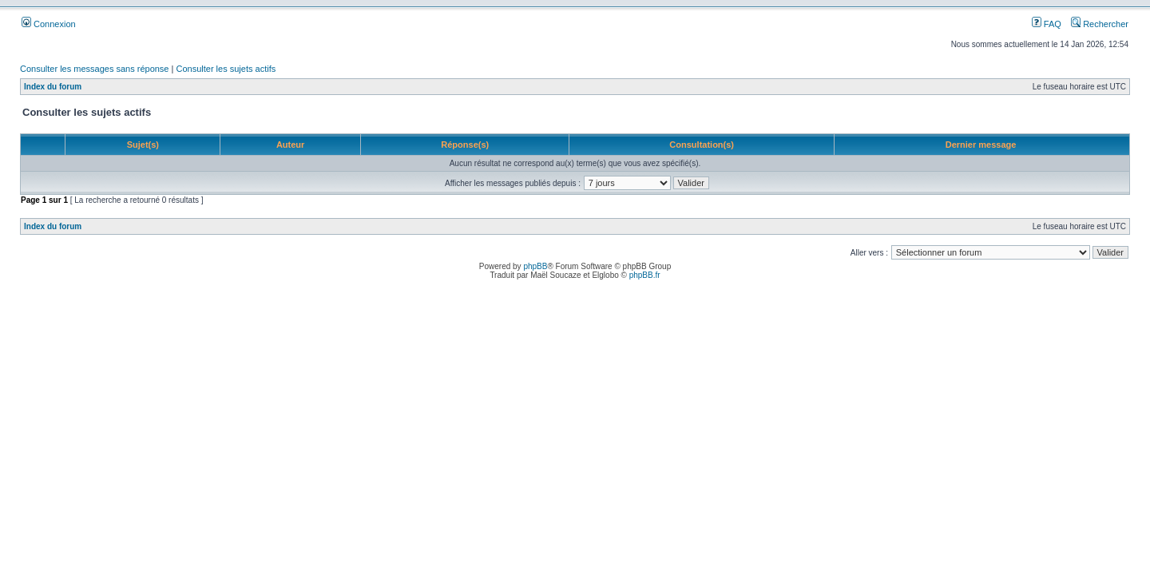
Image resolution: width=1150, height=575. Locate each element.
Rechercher (1099, 24)
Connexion (49, 24)
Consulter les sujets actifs (226, 68)
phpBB (535, 266)
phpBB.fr (644, 275)
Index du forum (52, 86)
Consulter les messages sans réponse (94, 68)
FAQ (1046, 24)
